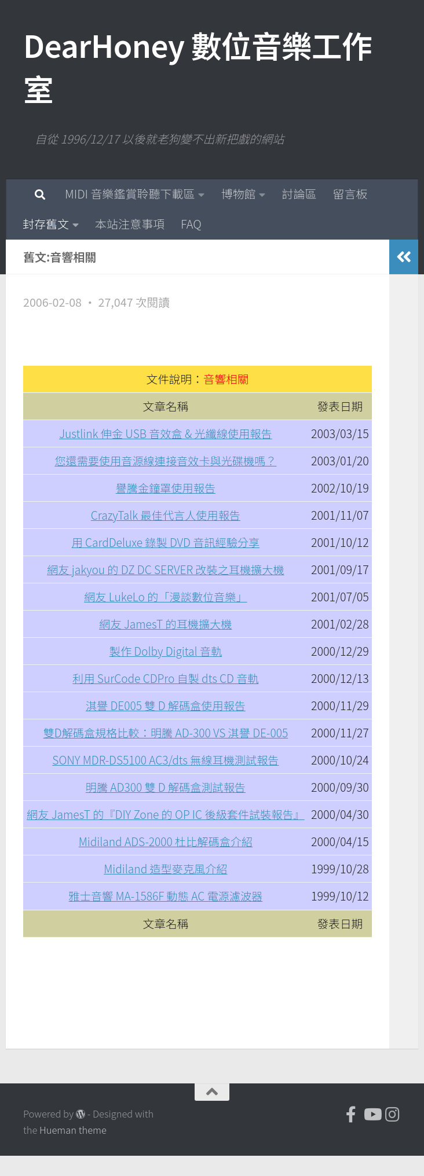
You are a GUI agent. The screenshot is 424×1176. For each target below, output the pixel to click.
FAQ (191, 223)
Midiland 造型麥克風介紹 (166, 889)
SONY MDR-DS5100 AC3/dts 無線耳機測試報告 (165, 759)
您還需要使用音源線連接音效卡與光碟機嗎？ (165, 460)
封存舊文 (46, 223)
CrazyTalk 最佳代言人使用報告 (166, 514)
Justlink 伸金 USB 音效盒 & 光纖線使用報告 (165, 433)
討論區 (299, 193)
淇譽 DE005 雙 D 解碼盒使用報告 (165, 705)
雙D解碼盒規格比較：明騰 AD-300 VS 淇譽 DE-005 (165, 732)
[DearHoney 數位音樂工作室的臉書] (351, 1135)
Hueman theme (73, 1150)
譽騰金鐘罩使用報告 (166, 487)
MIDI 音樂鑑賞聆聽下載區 (130, 193)
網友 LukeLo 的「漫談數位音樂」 (166, 596)
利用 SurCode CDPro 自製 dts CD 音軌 (165, 678)
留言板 (349, 193)
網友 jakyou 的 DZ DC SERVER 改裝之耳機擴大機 (165, 569)
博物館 (238, 193)
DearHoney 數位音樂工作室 (197, 66)
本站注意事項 (130, 223)
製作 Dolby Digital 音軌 (166, 650)
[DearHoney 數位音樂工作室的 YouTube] (372, 1135)
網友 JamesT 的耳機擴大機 (166, 623)
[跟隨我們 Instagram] (393, 1135)
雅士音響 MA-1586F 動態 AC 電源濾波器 (165, 916)
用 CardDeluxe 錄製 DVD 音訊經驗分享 (166, 542)
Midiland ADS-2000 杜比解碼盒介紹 (165, 862)
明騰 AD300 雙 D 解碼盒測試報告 (165, 786)
